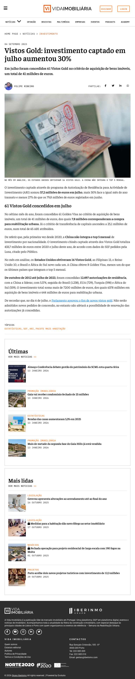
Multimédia (63, 22)
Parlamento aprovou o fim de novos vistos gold (82, 300)
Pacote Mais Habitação (50, 328)
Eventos (95, 22)
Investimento (48, 33)
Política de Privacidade (15, 654)
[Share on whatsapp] (128, 86)
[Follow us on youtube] (15, 632)
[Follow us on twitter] (39, 632)
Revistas (46, 22)
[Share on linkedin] (120, 86)
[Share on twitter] (113, 86)
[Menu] (5, 8)
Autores (8, 651)
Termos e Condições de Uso (18, 657)
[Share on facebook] (105, 86)
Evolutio (62, 675)
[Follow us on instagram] (23, 632)
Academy (125, 22)
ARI (32, 328)
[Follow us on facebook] (7, 632)
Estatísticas (13, 328)
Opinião (31, 22)
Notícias (29, 33)
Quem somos (11, 644)
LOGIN (123, 9)
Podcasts (110, 22)
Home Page (11, 33)
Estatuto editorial (13, 647)
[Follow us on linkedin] (31, 632)
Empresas (80, 22)
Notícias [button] (13, 22)
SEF (25, 328)
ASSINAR (106, 9)
